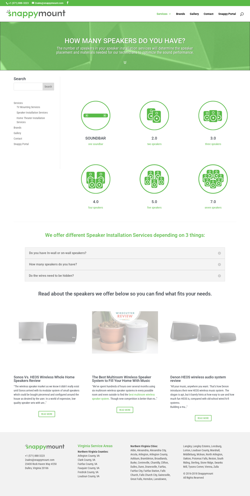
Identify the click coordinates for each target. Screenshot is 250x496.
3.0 (213, 138)
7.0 (213, 201)
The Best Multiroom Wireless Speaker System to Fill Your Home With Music (121, 379)
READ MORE (46, 414)
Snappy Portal (227, 14)
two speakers (154, 144)
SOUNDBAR (95, 138)
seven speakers (213, 207)
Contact (208, 14)
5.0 (154, 201)
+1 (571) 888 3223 (35, 455)
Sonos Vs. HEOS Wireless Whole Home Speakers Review (44, 379)
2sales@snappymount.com (39, 459)
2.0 (154, 138)
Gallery (194, 14)
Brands (180, 14)
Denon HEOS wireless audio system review (198, 379)
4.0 (95, 201)
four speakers (95, 207)
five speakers (154, 207)
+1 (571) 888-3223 (19, 3)
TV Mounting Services (28, 107)
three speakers (213, 144)
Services (162, 14)
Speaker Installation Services (32, 112)
